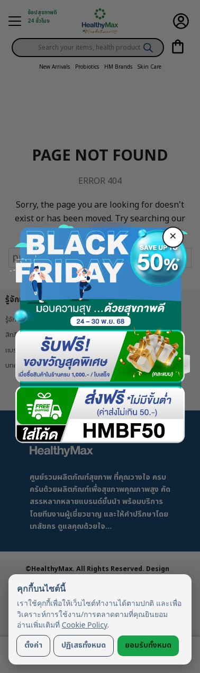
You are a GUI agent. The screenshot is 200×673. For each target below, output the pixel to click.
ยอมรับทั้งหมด (148, 645)
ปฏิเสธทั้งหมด (83, 645)
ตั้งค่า (33, 645)
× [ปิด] (173, 236)
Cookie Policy (84, 625)
